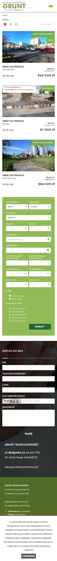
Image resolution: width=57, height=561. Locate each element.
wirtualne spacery (17, 321)
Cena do (32, 224)
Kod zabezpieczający (13, 396)
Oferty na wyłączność (18, 317)
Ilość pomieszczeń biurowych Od (14, 257)
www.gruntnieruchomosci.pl (21, 467)
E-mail (5, 385)
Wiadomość (8, 407)
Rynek (8, 291)
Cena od (9, 224)
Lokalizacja (11, 235)
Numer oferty (12, 246)
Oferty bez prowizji (17, 314)
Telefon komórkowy (14, 373)
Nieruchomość (12, 202)
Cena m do (33, 280)
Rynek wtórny (15, 299)
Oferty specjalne (16, 311)
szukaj (40, 327)
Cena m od (10, 280)
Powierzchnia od (13, 269)
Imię (4, 362)
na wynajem (19, 511)
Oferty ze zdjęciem (17, 308)
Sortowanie (46, 24)
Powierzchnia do (36, 269)
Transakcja (34, 202)
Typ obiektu (11, 213)
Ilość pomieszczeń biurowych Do (37, 257)
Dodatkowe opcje (14, 303)
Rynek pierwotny (16, 296)
